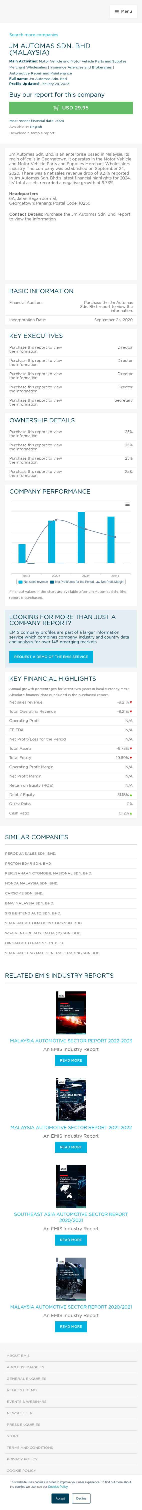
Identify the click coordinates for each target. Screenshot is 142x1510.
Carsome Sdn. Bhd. (24, 893)
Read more (71, 1060)
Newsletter (19, 1413)
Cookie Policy (21, 1471)
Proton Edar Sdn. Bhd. (28, 863)
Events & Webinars (26, 1402)
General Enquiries (26, 1379)
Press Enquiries (23, 1425)
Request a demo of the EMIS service (51, 657)
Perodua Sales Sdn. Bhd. (30, 853)
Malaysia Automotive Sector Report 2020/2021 (71, 1307)
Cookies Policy (58, 1487)
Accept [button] (60, 1498)
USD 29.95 (71, 108)
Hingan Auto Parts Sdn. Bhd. (34, 943)
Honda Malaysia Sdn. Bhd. (31, 883)
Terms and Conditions (30, 1448)
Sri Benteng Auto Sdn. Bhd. (33, 913)
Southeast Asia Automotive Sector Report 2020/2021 (71, 1217)
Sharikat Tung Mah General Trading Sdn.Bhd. (52, 953)
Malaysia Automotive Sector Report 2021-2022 (71, 1128)
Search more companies (33, 35)
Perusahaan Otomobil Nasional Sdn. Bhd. (48, 873)
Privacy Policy (22, 1459)
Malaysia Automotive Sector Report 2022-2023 (71, 1041)
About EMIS (18, 1356)
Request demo (22, 1390)
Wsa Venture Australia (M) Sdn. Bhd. (43, 933)
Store (13, 1436)
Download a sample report (31, 133)
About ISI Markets (25, 1367)
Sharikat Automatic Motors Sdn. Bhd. (43, 923)
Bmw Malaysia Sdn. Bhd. (29, 903)
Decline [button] (81, 1498)
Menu (123, 11)
